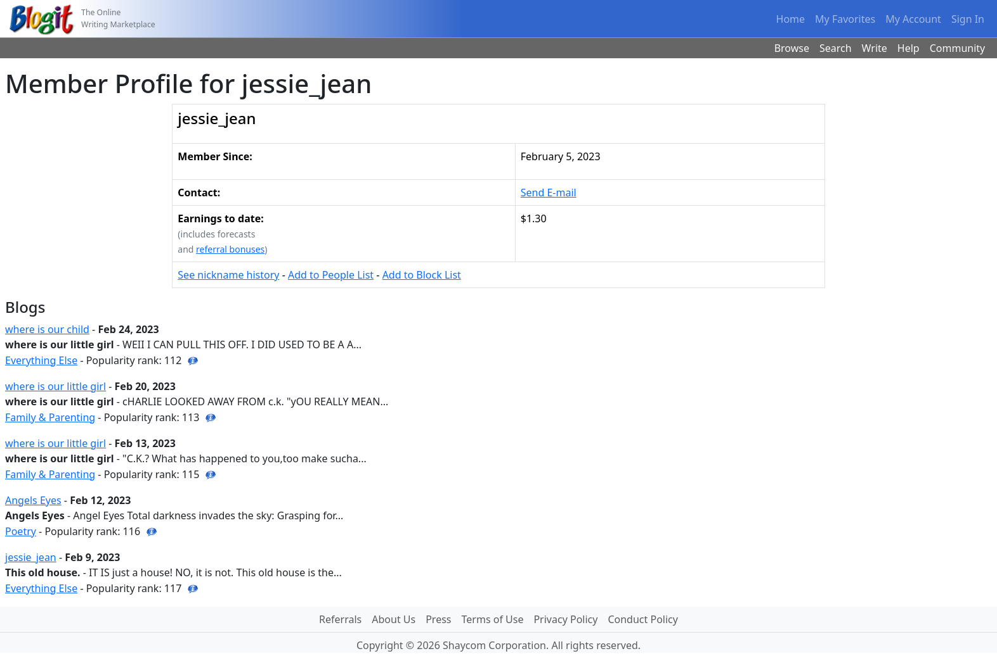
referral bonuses (230, 249)
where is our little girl (55, 386)
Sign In (967, 19)
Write (874, 48)
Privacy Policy (565, 619)
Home (790, 19)
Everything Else (41, 360)
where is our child (47, 329)
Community (958, 48)
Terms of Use (493, 619)
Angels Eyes (33, 500)
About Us (393, 619)
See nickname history (228, 275)
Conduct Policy (642, 619)
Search (835, 48)
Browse (791, 48)
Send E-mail (549, 192)
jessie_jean (30, 557)
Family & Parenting (50, 417)
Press (438, 619)
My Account (913, 19)
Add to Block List (421, 275)
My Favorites (845, 19)
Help (908, 48)
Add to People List (331, 275)
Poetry (20, 531)
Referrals (340, 619)
